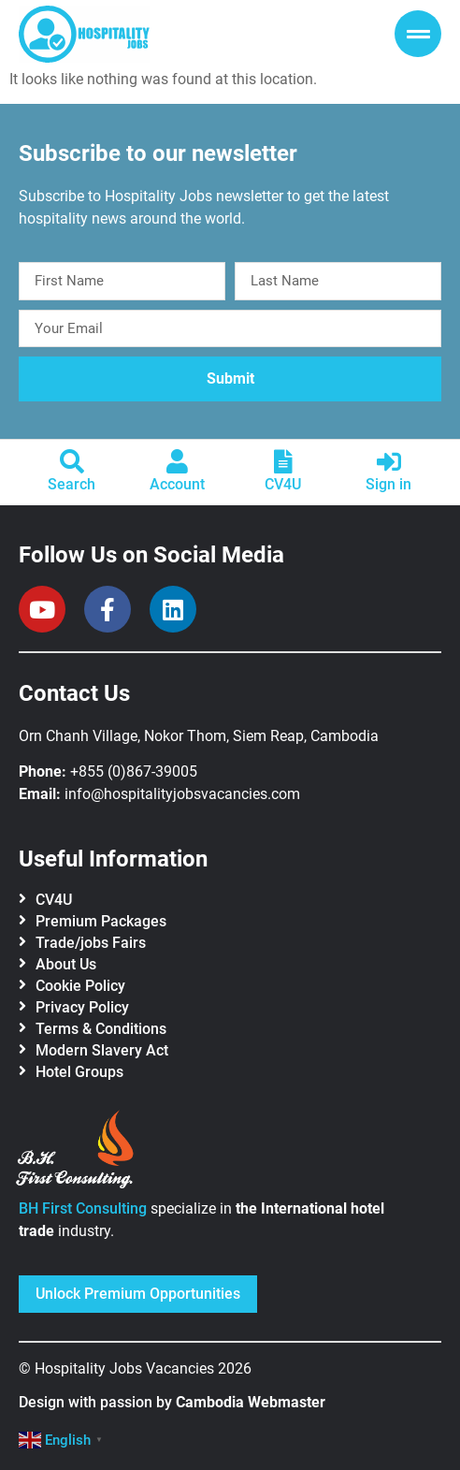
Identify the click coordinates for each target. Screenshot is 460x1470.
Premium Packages (101, 921)
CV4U (283, 484)
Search (71, 484)
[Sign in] (389, 461)
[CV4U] (283, 461)
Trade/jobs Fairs (91, 943)
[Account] (177, 461)
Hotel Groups (79, 1072)
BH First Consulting (83, 1208)
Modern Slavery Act (102, 1050)
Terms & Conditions (101, 1029)
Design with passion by (172, 1402)
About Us (66, 964)
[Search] (72, 461)
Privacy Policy (82, 1007)
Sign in (388, 484)
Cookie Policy (80, 986)
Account (177, 484)
